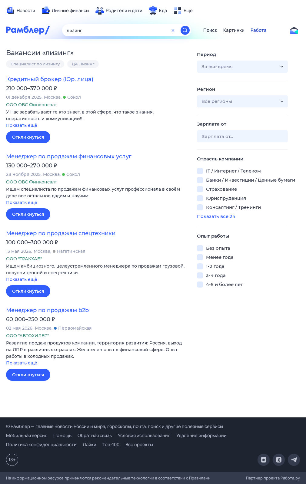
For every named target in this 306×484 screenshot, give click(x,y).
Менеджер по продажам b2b (47, 310)
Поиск (210, 30)
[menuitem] (20, 10)
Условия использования (144, 435)
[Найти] (185, 30)
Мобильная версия (26, 435)
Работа (259, 30)
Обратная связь (95, 435)
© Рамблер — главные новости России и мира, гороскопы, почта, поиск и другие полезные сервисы (114, 426)
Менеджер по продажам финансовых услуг (68, 156)
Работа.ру (290, 478)
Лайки (89, 444)
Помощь (62, 435)
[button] (97, 119)
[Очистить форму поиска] (173, 30)
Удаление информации (201, 435)
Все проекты (139, 444)
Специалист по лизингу (35, 63)
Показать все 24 (216, 216)
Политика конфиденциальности (41, 444)
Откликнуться (28, 137)
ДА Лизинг (83, 63)
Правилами (200, 478)
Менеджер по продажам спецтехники (60, 233)
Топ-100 (110, 444)
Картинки (233, 30)
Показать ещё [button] (21, 125)
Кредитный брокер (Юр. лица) (49, 79)
